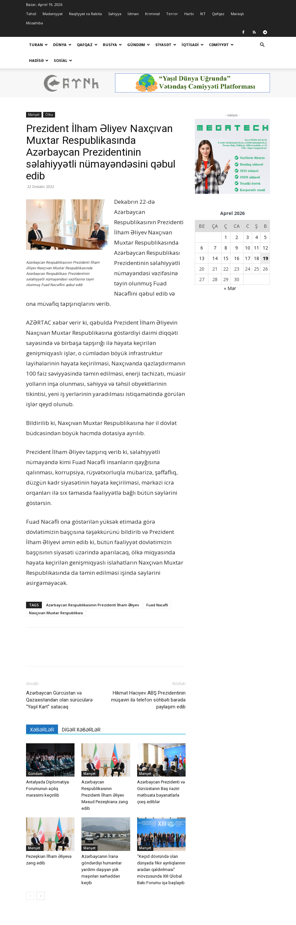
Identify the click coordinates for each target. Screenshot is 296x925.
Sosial (63, 60)
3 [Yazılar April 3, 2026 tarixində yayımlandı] (247, 221)
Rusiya (112, 44)
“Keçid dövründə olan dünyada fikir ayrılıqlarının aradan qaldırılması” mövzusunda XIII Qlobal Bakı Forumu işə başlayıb (161, 853)
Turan (38, 44)
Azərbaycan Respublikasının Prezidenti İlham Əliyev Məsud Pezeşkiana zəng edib (104, 779)
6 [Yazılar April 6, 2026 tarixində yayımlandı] (201, 232)
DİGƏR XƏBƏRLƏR (81, 714)
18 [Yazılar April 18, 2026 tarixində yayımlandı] (256, 242)
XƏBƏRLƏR (42, 714)
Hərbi (189, 13)
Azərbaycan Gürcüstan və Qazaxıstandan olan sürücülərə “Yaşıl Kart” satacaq (59, 684)
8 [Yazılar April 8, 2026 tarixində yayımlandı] (225, 232)
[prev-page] (30, 880)
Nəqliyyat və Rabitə (85, 13)
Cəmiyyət (221, 44)
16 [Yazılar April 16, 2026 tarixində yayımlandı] (236, 242)
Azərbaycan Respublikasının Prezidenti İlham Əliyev (92, 589)
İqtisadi (193, 44)
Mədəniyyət (53, 13)
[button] (262, 45)
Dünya (62, 44)
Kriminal (152, 13)
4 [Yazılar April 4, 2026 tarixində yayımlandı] (256, 221)
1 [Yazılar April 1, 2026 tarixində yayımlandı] (225, 221)
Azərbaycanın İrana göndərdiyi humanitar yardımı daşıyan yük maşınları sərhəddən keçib (101, 853)
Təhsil (31, 13)
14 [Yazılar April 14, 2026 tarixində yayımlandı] (215, 242)
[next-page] (41, 880)
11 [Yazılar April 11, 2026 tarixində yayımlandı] (256, 232)
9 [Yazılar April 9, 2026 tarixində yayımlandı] (236, 232)
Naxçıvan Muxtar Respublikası (56, 597)
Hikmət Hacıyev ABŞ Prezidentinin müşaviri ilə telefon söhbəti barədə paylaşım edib (148, 684)
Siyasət (165, 44)
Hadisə (38, 60)
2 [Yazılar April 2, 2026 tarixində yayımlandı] (236, 221)
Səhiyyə (114, 13)
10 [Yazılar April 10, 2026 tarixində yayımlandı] (247, 232)
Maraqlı (237, 13)
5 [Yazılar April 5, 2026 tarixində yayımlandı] (265, 221)
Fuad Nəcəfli (157, 589)
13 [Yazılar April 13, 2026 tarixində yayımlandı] (201, 242)
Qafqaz (218, 13)
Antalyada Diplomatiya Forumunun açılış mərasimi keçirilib (47, 773)
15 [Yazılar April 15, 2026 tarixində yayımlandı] (225, 242)
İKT (203, 13)
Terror (172, 13)
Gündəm (138, 44)
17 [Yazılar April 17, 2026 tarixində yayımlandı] (247, 242)
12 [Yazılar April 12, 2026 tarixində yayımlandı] (265, 232)
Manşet (34, 98)
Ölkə (49, 98)
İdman (133, 13)
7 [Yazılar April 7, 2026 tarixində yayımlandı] (215, 232)
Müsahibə (34, 22)
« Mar (230, 272)
